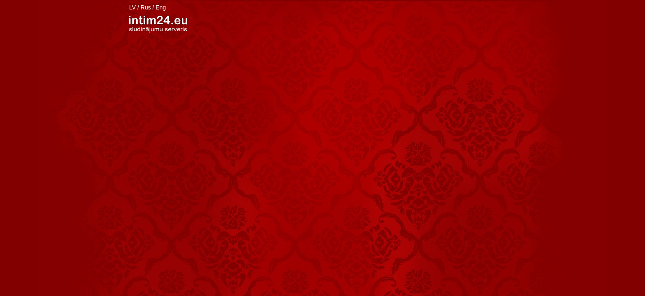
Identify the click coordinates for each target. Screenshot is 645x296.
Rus (146, 7)
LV (132, 7)
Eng (160, 7)
